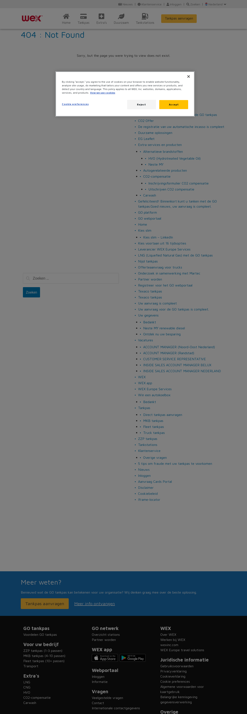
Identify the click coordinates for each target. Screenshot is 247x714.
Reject (141, 104)
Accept (174, 104)
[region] (125, 94)
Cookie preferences (75, 104)
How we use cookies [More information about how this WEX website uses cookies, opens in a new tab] (102, 92)
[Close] (188, 76)
